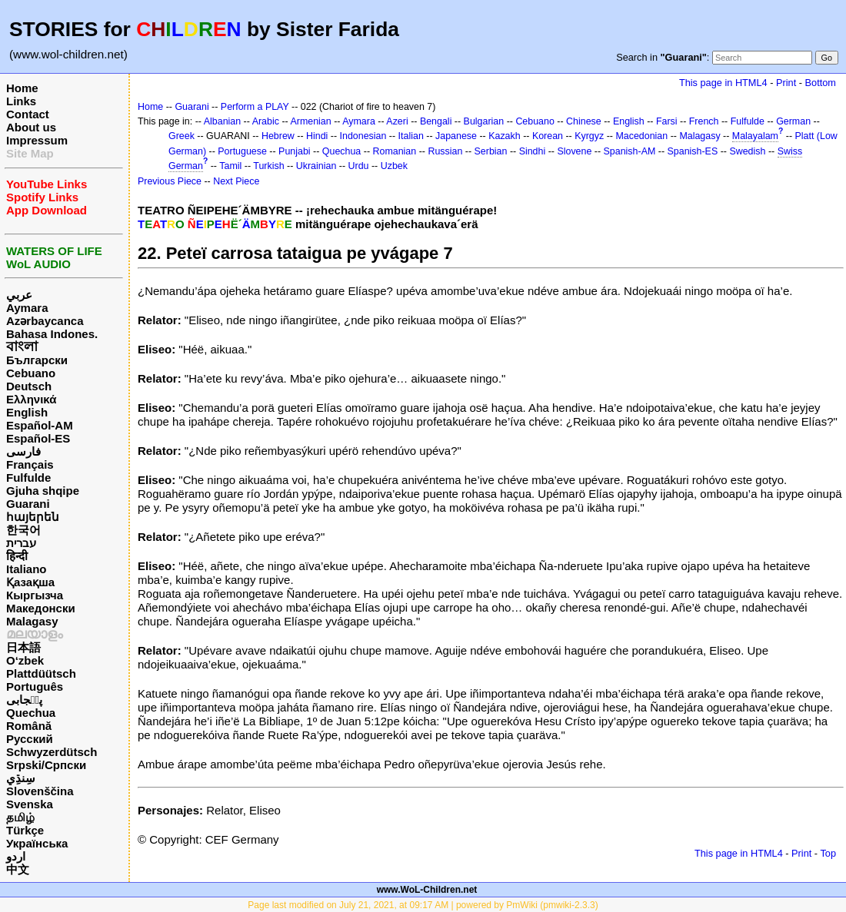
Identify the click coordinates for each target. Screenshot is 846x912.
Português (34, 686)
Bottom (820, 82)
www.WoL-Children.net (427, 889)
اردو (15, 856)
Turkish (268, 166)
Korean (547, 136)
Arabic (265, 121)
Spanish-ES (693, 151)
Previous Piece (170, 181)
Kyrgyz (589, 136)
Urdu (358, 166)
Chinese (583, 121)
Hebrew (278, 136)
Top (828, 853)
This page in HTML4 (723, 82)
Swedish (747, 151)
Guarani (28, 503)
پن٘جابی (24, 699)
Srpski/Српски (46, 764)
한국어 (23, 529)
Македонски (40, 608)
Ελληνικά (31, 399)
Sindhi (532, 151)
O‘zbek (25, 660)
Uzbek (394, 166)
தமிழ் (20, 817)
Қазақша (30, 582)
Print (786, 82)
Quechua (30, 712)
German (793, 121)
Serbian (491, 151)
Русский (29, 738)
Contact (27, 114)
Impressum (37, 140)
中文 (17, 869)
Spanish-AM (630, 151)
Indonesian (363, 136)
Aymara (27, 307)
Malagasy (32, 621)
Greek (181, 136)
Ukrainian (316, 166)
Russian (445, 151)
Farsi (667, 121)
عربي (19, 294)
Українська (37, 843)
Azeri (397, 121)
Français (30, 464)
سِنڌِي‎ (20, 777)
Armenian (310, 121)
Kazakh (504, 136)
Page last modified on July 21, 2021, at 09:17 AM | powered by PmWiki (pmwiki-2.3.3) (423, 905)
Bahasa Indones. (52, 333)
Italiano (26, 568)
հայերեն (32, 516)
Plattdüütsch (41, 673)
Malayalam (755, 136)
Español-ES (38, 438)
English (27, 412)
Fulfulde (28, 477)
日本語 (23, 647)
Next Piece (236, 181)
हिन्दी (17, 555)
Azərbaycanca (45, 320)
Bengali (436, 121)
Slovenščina (40, 791)
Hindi (317, 136)
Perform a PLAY (255, 106)
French (704, 121)
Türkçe (25, 830)
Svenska (29, 804)
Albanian (222, 121)
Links (21, 101)
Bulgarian (484, 121)
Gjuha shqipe (42, 490)
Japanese (456, 136)
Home (22, 88)
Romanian (395, 151)
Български (37, 359)
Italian (411, 136)
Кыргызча (34, 595)
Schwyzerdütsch (51, 751)
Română (29, 725)
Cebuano (30, 373)
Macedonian (641, 136)
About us (31, 127)
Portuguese (242, 151)
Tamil (230, 166)
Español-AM (39, 425)
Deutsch (29, 386)
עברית (21, 542)
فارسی (23, 451)
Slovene (574, 151)
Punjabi (294, 151)
